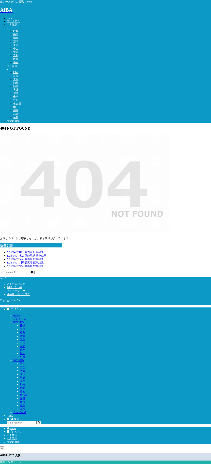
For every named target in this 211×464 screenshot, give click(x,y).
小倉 (22, 356)
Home (16, 315)
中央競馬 (18, 322)
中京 (22, 346)
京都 (22, 349)
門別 (22, 363)
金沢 (22, 388)
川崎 (22, 384)
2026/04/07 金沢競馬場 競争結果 (25, 259)
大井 (22, 381)
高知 (22, 405)
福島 (22, 332)
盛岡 (22, 367)
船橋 (22, 377)
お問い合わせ (14, 287)
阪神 (22, 353)
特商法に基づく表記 (18, 294)
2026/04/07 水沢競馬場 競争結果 (25, 266)
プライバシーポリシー (20, 290)
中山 (22, 343)
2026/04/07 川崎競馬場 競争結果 (25, 262)
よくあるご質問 (16, 283)
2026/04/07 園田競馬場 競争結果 (25, 252)
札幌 (22, 325)
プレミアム (19, 318)
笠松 (22, 391)
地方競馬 (18, 360)
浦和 (22, 374)
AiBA (10, 415)
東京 (22, 339)
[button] (32, 272)
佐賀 (22, 408)
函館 (22, 329)
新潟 (22, 336)
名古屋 (24, 395)
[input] (14, 272)
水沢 (22, 370)
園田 (22, 398)
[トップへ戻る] (2, 448)
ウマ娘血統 (19, 412)
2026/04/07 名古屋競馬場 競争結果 (26, 255)
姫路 (22, 402)
